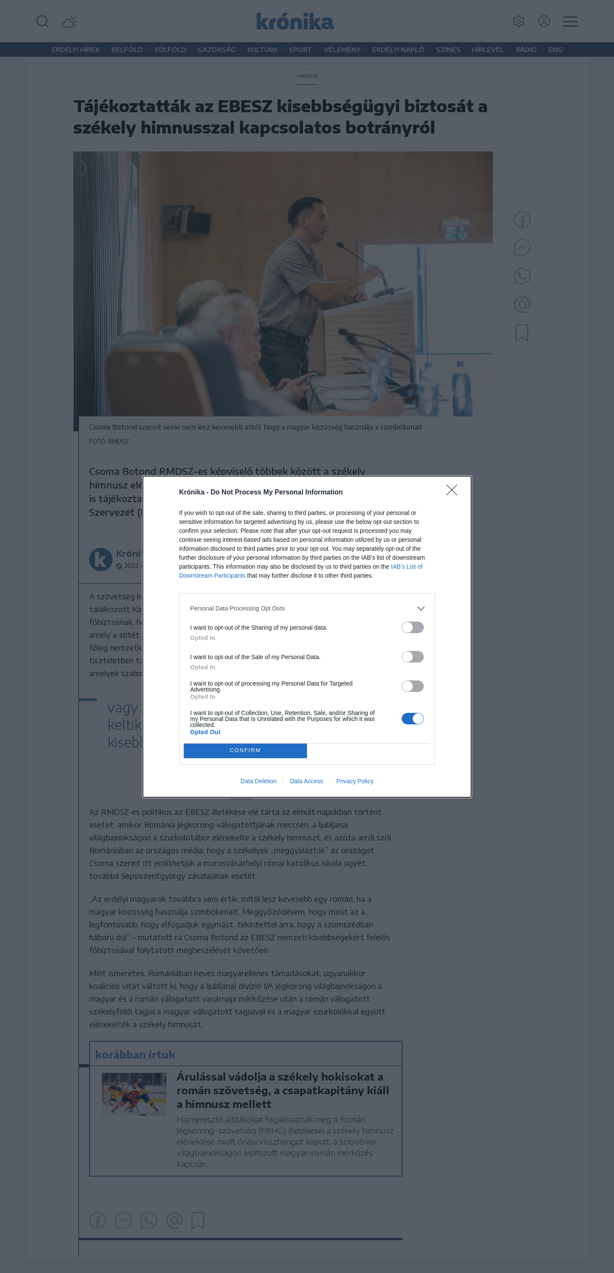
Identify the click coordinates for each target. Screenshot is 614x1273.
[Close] (454, 493)
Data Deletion (258, 781)
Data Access (306, 781)
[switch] (413, 627)
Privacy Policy (355, 781)
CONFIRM (245, 750)
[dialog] (307, 636)
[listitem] (307, 608)
